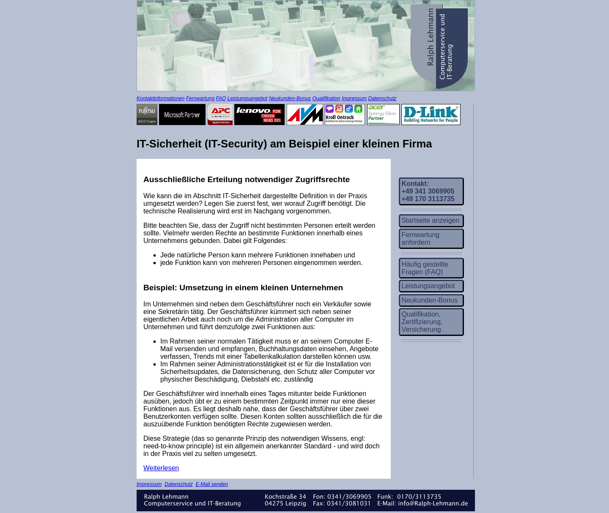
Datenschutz (382, 98)
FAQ (221, 98)
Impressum (354, 98)
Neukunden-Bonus (290, 98)
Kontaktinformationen (160, 98)
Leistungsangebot (248, 98)
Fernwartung (200, 98)
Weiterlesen (161, 468)
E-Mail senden (211, 484)
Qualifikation (326, 98)
